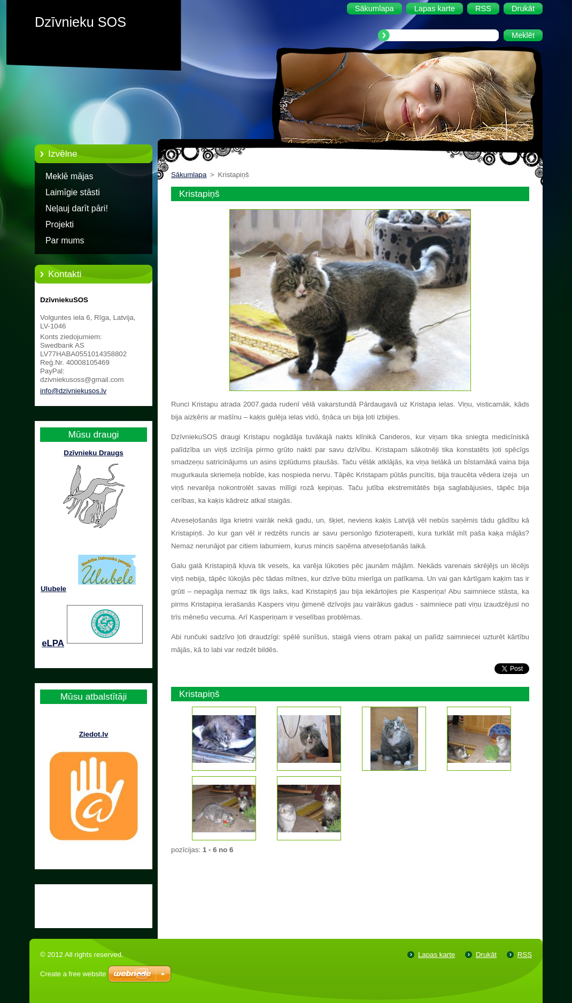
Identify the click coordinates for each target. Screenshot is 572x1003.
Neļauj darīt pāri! (76, 208)
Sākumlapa (188, 175)
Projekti (59, 224)
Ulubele (53, 589)
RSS (524, 955)
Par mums (64, 240)
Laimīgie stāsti (72, 192)
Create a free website (73, 974)
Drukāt (486, 955)
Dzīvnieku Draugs (93, 453)
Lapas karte (436, 955)
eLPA (53, 643)
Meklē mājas (69, 176)
